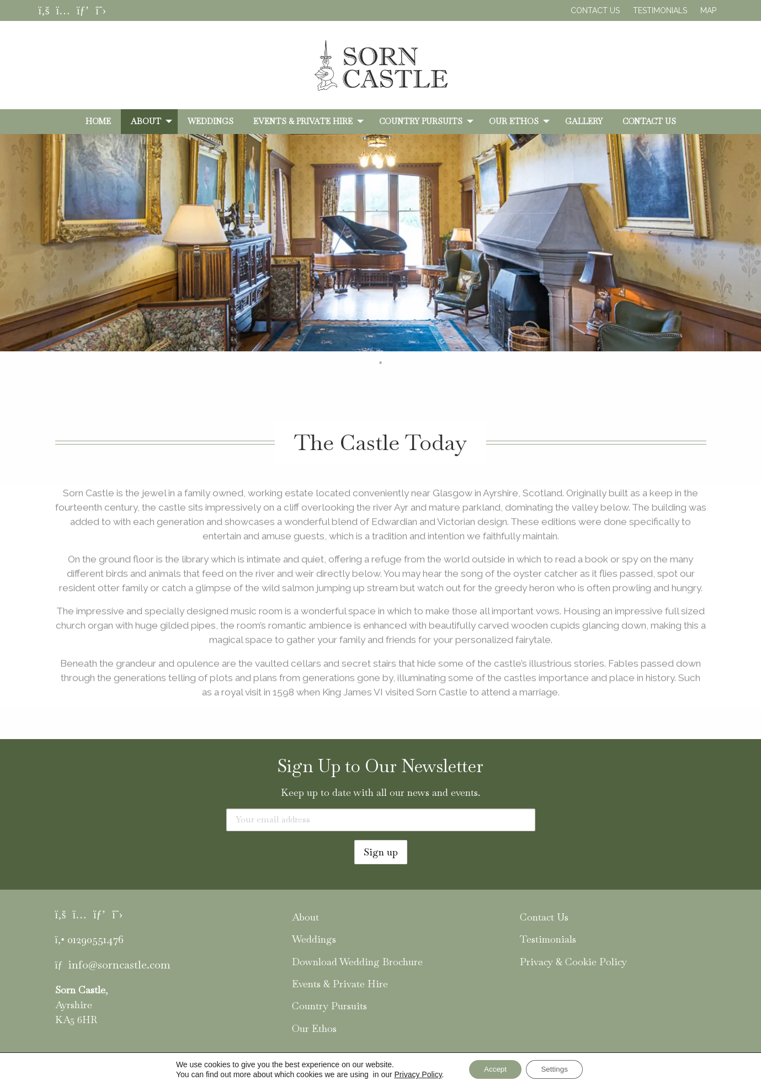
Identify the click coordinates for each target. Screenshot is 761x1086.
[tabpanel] (380, 242)
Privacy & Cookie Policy (573, 961)
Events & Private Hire (303, 121)
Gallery (584, 121)
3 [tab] (397, 362)
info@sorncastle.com (119, 964)
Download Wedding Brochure (357, 961)
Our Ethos (514, 121)
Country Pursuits (420, 121)
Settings (556, 1068)
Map (708, 10)
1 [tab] (364, 362)
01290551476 (95, 939)
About (146, 121)
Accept (493, 1068)
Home (98, 121)
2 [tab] (380, 362)
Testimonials (660, 10)
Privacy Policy (414, 1073)
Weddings (210, 121)
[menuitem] (98, 121)
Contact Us (595, 10)
